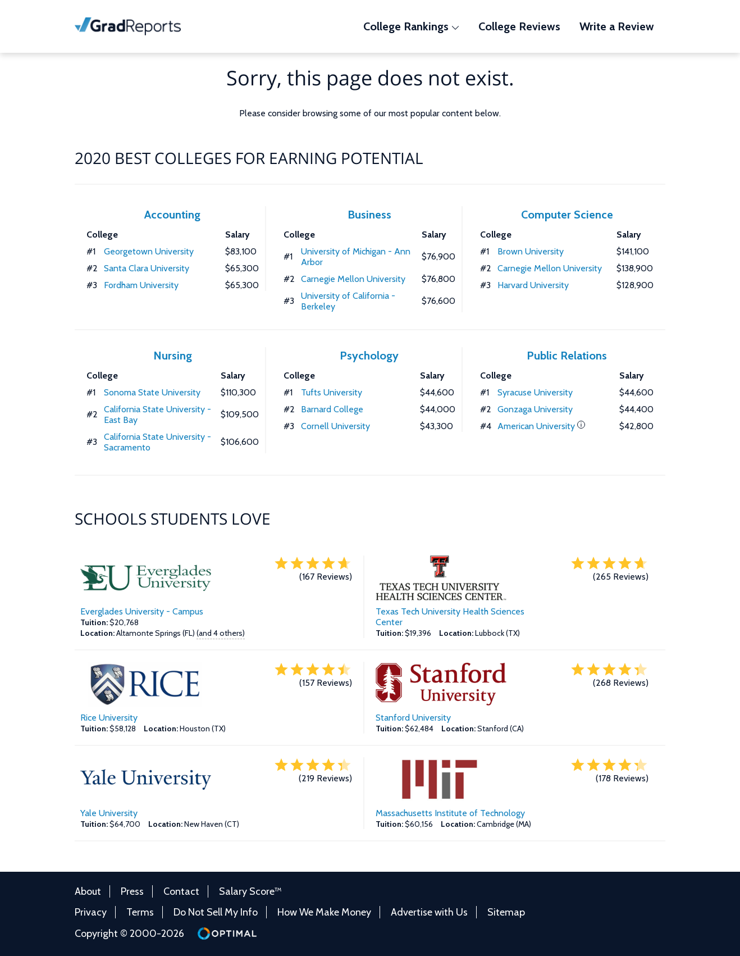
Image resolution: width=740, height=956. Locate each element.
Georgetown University (149, 251)
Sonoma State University (152, 392)
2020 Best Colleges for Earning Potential (249, 158)
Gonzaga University (535, 409)
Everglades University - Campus (141, 611)
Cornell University (335, 426)
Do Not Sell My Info (215, 912)
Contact (181, 891)
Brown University (530, 251)
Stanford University (413, 717)
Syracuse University (535, 392)
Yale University (109, 813)
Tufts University (331, 392)
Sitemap (506, 912)
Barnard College (332, 409)
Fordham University (141, 285)
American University (536, 426)
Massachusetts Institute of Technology (450, 813)
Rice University (109, 717)
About (88, 891)
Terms (140, 912)
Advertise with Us (429, 912)
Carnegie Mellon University (353, 279)
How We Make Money (324, 912)
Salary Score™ (250, 891)
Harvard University (533, 285)
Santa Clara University (146, 268)
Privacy (91, 912)
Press (132, 891)
